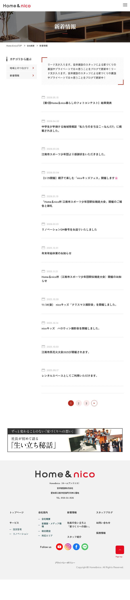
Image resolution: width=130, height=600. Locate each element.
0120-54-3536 (67, 515)
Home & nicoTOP (13, 45)
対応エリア (47, 553)
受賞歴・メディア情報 (51, 542)
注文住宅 (17, 548)
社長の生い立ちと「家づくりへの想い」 (79, 543)
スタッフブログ (104, 529)
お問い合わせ (103, 541)
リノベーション (20, 553)
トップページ (16, 529)
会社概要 (30, 45)
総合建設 (46, 548)
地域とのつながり (19, 68)
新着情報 (14, 75)
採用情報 (101, 553)
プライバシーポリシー (65, 583)
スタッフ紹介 (74, 557)
